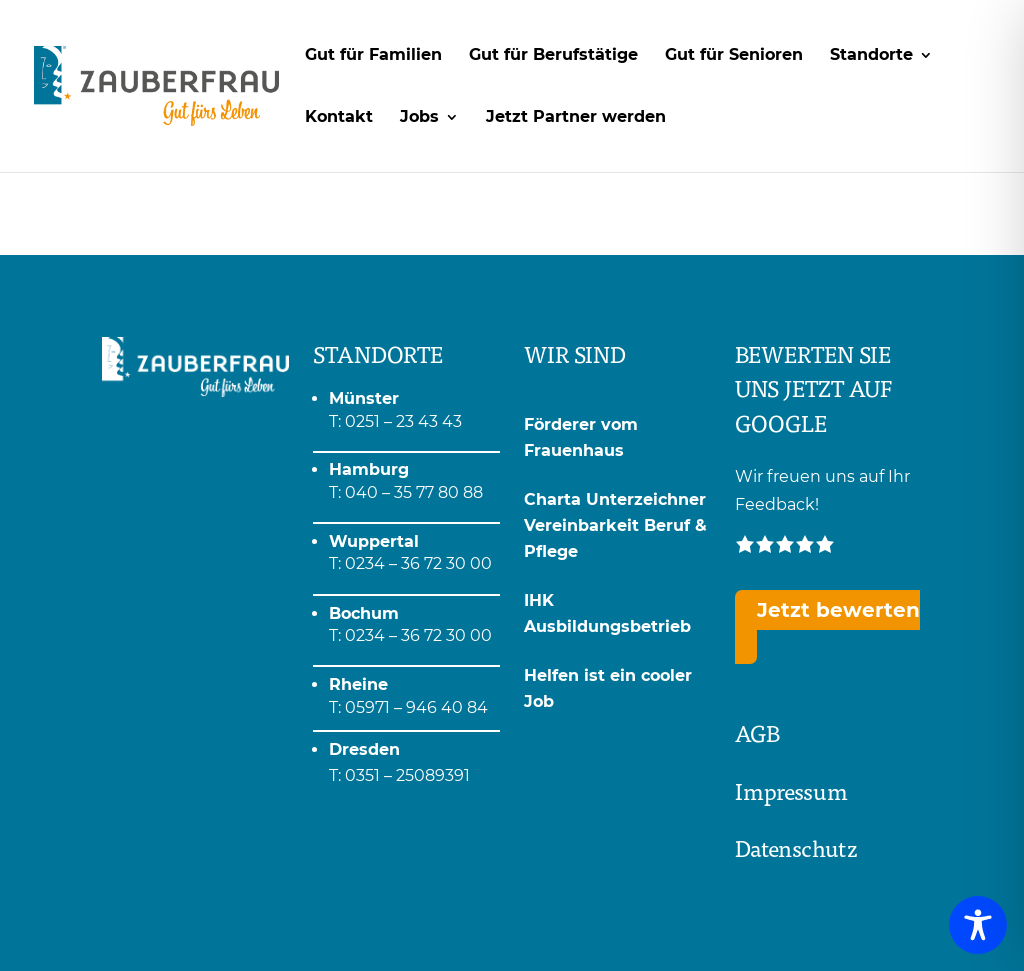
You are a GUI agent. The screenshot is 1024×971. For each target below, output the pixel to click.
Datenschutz (796, 847)
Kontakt (339, 118)
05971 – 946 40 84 (416, 707)
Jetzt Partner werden (576, 118)
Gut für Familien (373, 56)
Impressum (791, 790)
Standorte (871, 56)
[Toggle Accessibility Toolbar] (978, 925)
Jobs (419, 118)
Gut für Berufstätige (553, 56)
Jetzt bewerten (838, 610)
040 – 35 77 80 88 (414, 492)
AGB (757, 732)
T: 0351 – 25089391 (399, 775)
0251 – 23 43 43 (403, 421)
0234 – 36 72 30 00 (418, 563)
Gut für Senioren (734, 56)
